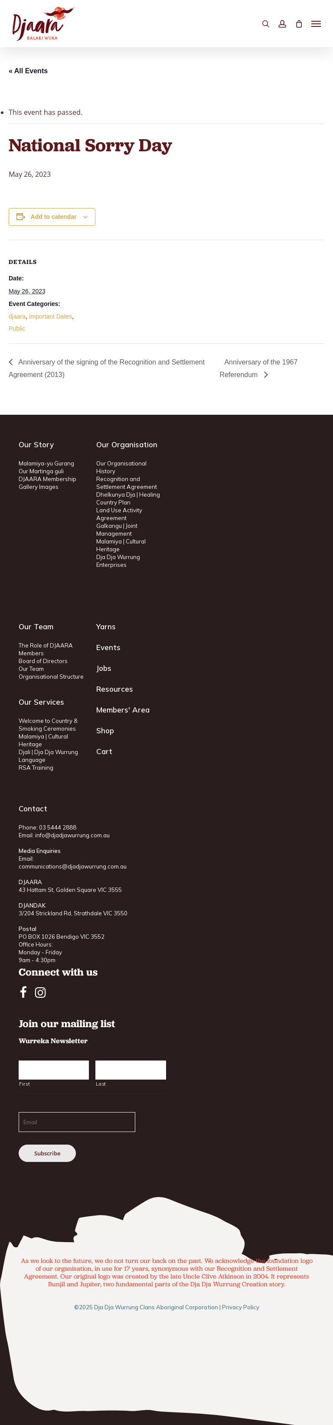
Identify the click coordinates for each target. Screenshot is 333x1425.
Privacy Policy (240, 1307)
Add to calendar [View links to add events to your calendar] (54, 216)
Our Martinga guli (41, 471)
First (24, 1084)
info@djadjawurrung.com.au (72, 835)
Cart (104, 751)
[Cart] (299, 23)
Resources (114, 688)
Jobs (103, 668)
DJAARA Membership (47, 478)
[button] (316, 24)
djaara (17, 316)
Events (108, 647)
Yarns (106, 626)
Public (17, 328)
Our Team (31, 668)
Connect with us (58, 972)
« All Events (28, 71)
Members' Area (123, 709)
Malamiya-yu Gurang (46, 463)
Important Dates (50, 316)
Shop (105, 730)
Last (101, 1084)
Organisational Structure (51, 676)
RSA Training (36, 767)
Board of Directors (43, 660)
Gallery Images (39, 486)
